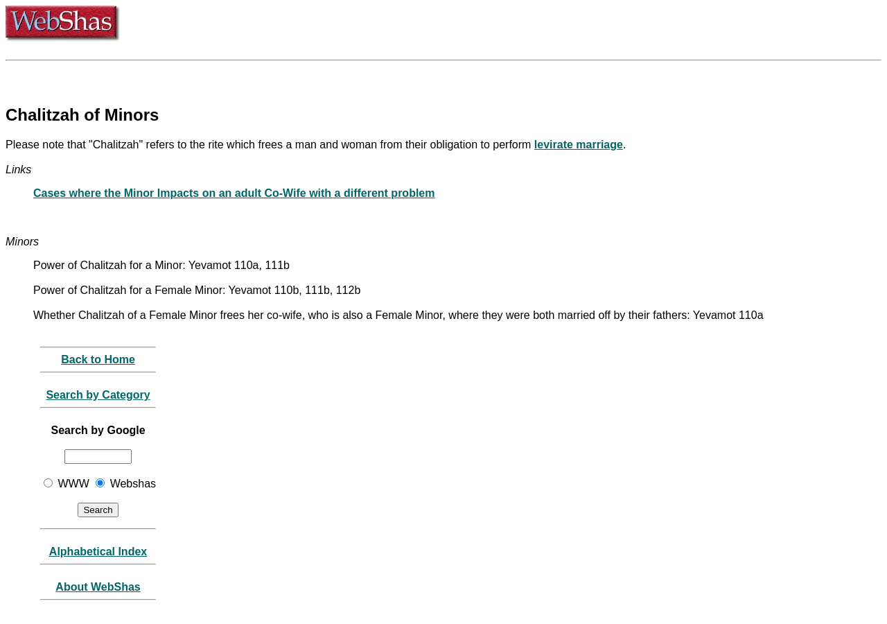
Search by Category (98, 395)
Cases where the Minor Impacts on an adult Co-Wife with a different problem (233, 193)
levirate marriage (578, 144)
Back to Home (98, 359)
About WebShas (97, 587)
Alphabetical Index (98, 551)
